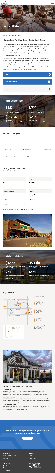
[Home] (4, 3)
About (30, 455)
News (30, 460)
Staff (30, 457)
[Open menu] (52, 2)
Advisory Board (32, 458)
